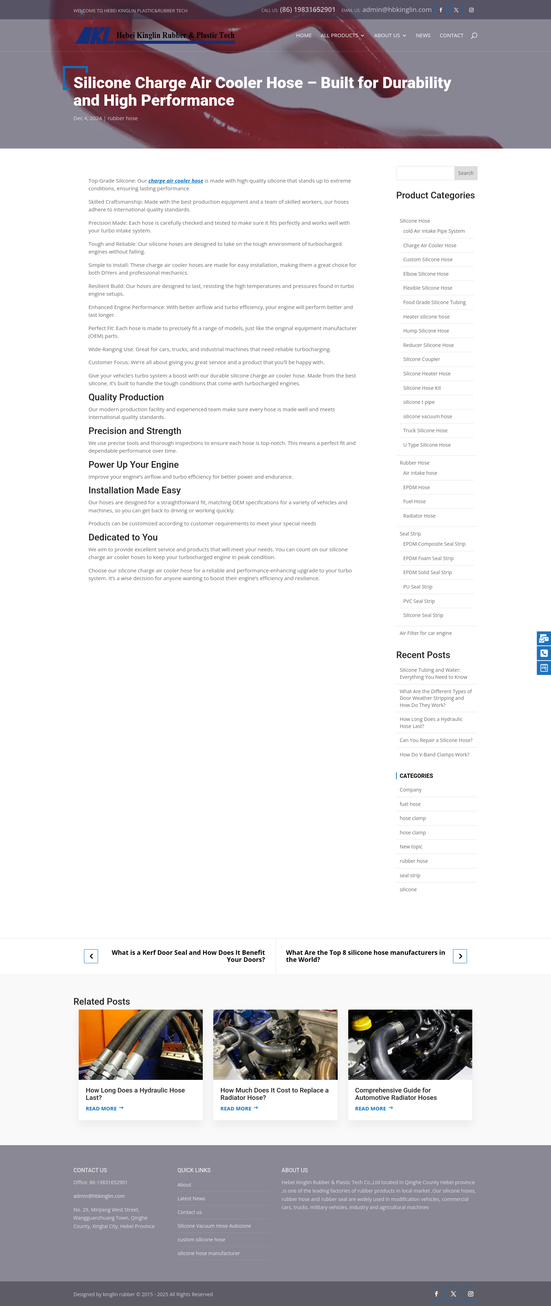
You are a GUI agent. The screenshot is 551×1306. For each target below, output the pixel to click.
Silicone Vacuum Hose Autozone (214, 1225)
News (423, 36)
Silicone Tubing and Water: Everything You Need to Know (433, 673)
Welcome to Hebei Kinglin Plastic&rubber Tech (130, 10)
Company (410, 789)
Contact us (189, 1212)
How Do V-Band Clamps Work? (434, 754)
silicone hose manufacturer (208, 1253)
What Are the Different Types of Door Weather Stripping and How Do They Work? (436, 698)
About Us (387, 36)
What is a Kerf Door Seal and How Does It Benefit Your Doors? (188, 956)
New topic (411, 846)
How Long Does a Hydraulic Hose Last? (431, 722)
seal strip (410, 875)
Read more (101, 1108)
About (184, 1184)
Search (466, 173)
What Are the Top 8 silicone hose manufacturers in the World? (365, 956)
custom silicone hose (201, 1239)
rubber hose (123, 118)
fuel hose (410, 804)
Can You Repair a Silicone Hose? (436, 740)
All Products (339, 36)
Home (304, 36)
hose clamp (413, 818)
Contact (452, 36)
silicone (408, 889)
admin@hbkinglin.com (99, 1196)
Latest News (191, 1198)
